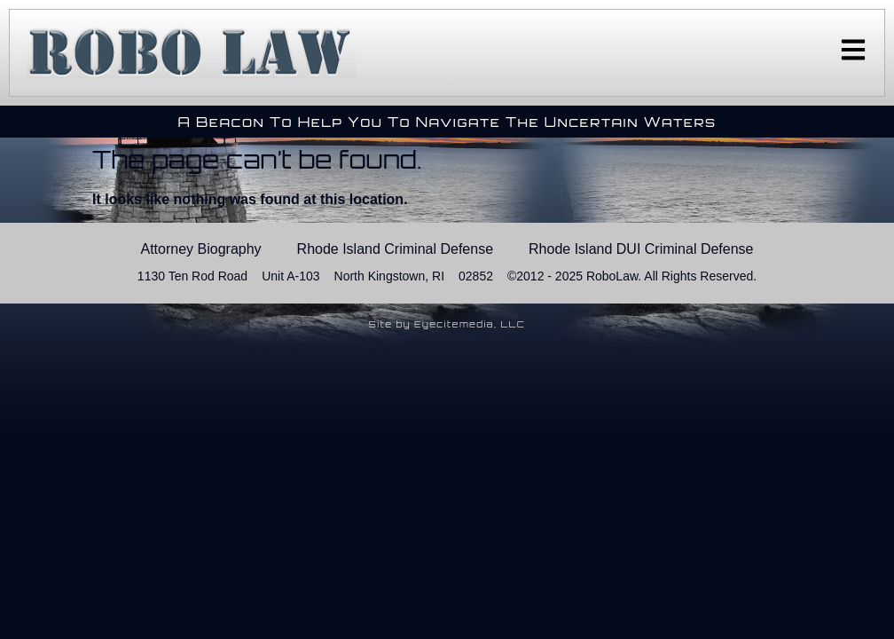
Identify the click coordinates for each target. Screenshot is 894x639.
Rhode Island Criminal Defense (395, 248)
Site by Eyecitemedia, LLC (447, 324)
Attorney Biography (201, 248)
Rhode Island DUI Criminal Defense (641, 248)
